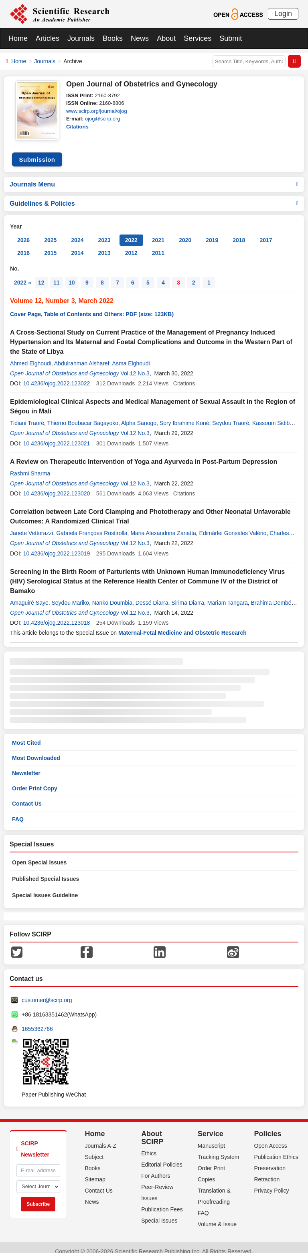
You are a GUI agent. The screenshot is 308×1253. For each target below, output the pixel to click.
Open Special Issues (39, 854)
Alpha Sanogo (138, 415)
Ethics (148, 1145)
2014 (77, 245)
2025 (50, 232)
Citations (77, 127)
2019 (212, 232)
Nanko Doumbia (112, 594)
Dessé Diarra (152, 594)
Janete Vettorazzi (31, 525)
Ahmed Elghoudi (30, 355)
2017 (265, 232)
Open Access (270, 1138)
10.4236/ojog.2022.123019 (56, 545)
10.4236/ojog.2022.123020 (56, 485)
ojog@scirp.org (102, 119)
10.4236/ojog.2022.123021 (56, 435)
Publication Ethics (276, 1149)
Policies (267, 1126)
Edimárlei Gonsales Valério (233, 525)
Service (210, 1126)
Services (197, 38)
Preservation (270, 1160)
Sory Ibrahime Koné (184, 415)
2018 (239, 232)
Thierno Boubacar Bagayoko (82, 415)
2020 (185, 232)
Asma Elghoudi (131, 355)
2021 (158, 232)
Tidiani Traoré (27, 415)
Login (283, 14)
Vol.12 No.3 (134, 365)
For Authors (155, 1168)
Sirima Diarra (187, 594)
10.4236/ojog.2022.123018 (56, 614)
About (166, 38)
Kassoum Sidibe (272, 415)
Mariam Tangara (227, 594)
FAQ (18, 811)
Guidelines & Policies (154, 195)
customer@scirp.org (47, 992)
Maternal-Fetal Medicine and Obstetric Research (182, 624)
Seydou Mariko (70, 594)
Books (113, 38)
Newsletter (26, 765)
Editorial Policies (161, 1156)
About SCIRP (152, 1130)
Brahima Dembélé (273, 594)
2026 (23, 232)
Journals (81, 38)
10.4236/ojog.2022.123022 (56, 375)
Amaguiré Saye (29, 594)
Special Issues (159, 1212)
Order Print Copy (34, 780)
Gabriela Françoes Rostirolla (91, 525)
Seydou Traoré (230, 415)
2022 (131, 232)
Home (18, 38)
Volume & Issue (217, 1216)
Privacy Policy (271, 1182)
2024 (77, 232)
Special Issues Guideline (45, 887)
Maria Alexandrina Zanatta (163, 525)
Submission (37, 151)
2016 (23, 245)
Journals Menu (154, 176)
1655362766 (37, 1021)
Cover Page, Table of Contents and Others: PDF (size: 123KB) (92, 306)
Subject (94, 1149)
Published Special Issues (45, 871)
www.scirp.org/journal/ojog (96, 111)
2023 (104, 232)
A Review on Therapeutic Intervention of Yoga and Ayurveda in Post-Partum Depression (143, 453)
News (140, 38)
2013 (104, 245)
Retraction (267, 1171)
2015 (50, 245)
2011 (158, 245)
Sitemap (95, 1171)
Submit (230, 38)
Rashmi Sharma (30, 465)
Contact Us (27, 795)
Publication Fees (162, 1201)
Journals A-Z (101, 1138)
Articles (47, 38)
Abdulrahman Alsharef (81, 355)
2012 (131, 245)
